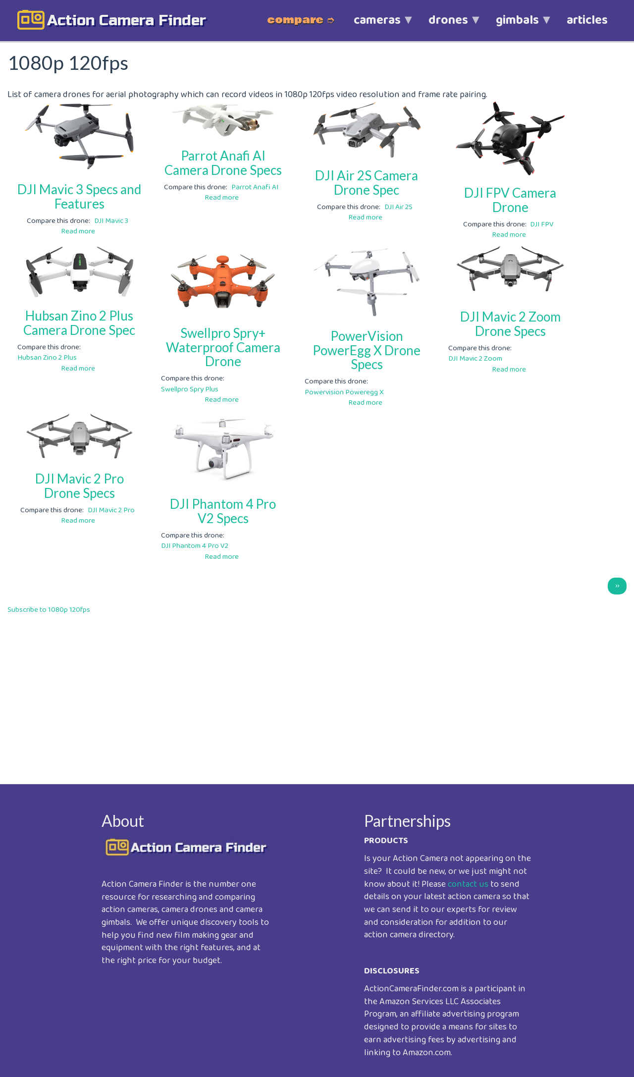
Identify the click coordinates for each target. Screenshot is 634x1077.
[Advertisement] (304, 692)
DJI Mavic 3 (111, 221)
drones (448, 25)
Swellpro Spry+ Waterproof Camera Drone (223, 347)
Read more (78, 231)
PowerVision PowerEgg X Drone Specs (367, 350)
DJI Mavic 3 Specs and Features (79, 196)
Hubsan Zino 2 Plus (47, 358)
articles (587, 20)
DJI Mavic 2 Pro (111, 510)
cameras (377, 25)
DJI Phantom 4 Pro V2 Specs (223, 511)
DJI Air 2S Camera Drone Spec (366, 182)
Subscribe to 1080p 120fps (48, 610)
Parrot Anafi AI (254, 187)
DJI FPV (542, 224)
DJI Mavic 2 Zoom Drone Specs (510, 324)
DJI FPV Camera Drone (510, 200)
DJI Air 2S (398, 207)
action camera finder (126, 20)
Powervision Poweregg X (344, 392)
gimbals (517, 25)
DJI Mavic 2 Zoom (475, 359)
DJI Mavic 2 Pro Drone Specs (79, 486)
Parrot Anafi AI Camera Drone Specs (223, 163)
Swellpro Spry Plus (189, 389)
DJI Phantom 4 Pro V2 (194, 546)
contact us (468, 884)
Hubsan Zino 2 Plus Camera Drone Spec (79, 323)
